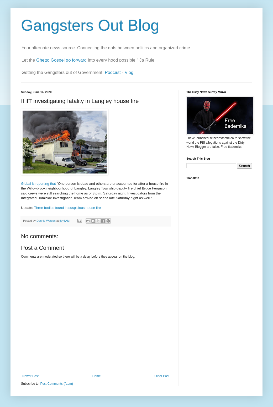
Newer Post (30, 376)
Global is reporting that (38, 184)
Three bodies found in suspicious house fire (67, 208)
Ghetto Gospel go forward (61, 60)
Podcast (113, 72)
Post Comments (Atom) (56, 384)
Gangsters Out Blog (90, 25)
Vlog (129, 72)
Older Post (161, 376)
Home (96, 376)
